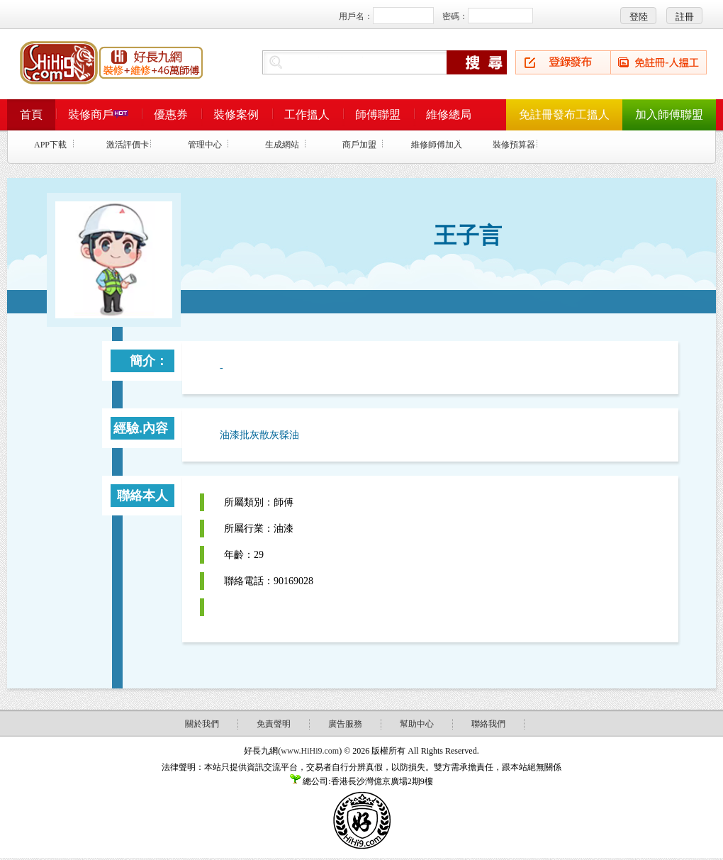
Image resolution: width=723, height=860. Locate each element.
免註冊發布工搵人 (564, 114)
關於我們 (202, 724)
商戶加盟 (359, 145)
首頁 (31, 114)
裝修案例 (236, 114)
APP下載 (50, 145)
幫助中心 (417, 724)
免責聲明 (274, 724)
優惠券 (171, 114)
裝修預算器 (514, 145)
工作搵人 (307, 114)
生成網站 (282, 145)
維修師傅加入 (436, 145)
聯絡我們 (488, 724)
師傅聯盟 (377, 114)
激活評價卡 (127, 145)
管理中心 (205, 145)
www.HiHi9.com (310, 751)
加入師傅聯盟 (669, 114)
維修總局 (448, 114)
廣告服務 (345, 724)
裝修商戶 (98, 114)
